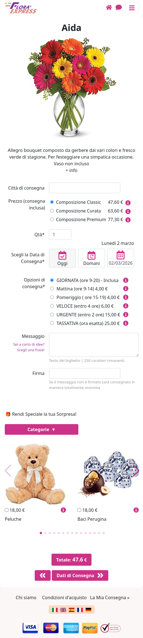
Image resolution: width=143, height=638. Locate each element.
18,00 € (15, 510)
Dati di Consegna (75, 575)
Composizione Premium (78, 219)
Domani (91, 258)
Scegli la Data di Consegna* (27, 258)
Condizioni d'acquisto (64, 597)
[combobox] (84, 188)
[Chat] (120, 7)
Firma (38, 373)
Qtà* (39, 234)
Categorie (38, 429)
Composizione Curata (75, 211)
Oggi (62, 258)
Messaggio (24, 344)
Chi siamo (26, 597)
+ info (71, 170)
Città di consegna (26, 188)
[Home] (111, 7)
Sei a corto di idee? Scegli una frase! (28, 347)
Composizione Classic (75, 202)
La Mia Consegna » (110, 597)
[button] (41, 533)
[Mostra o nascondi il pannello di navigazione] (132, 8)
